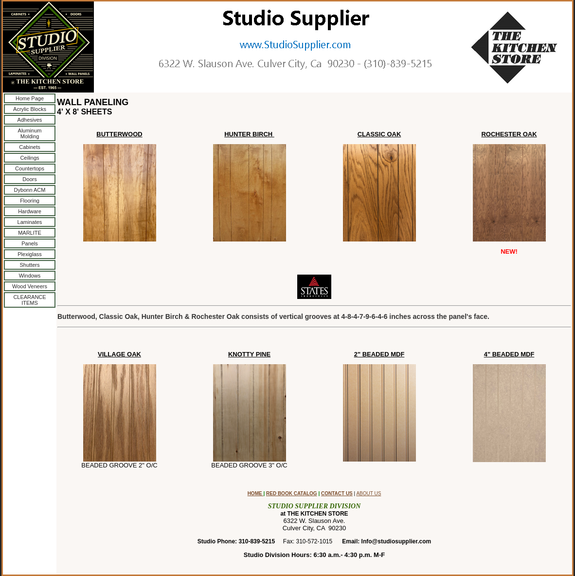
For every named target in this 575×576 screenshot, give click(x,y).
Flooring (29, 201)
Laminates (30, 222)
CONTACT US (337, 493)
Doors (29, 179)
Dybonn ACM (30, 190)
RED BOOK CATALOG (291, 493)
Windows (30, 276)
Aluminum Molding (30, 133)
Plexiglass (30, 254)
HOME (256, 493)
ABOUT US (368, 493)
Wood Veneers (29, 286)
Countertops (29, 168)
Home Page (30, 98)
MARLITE (29, 233)
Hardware (29, 211)
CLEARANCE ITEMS (29, 300)
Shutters (30, 265)
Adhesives (30, 120)
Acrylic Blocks (29, 109)
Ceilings (29, 158)
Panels (29, 243)
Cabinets (29, 147)
